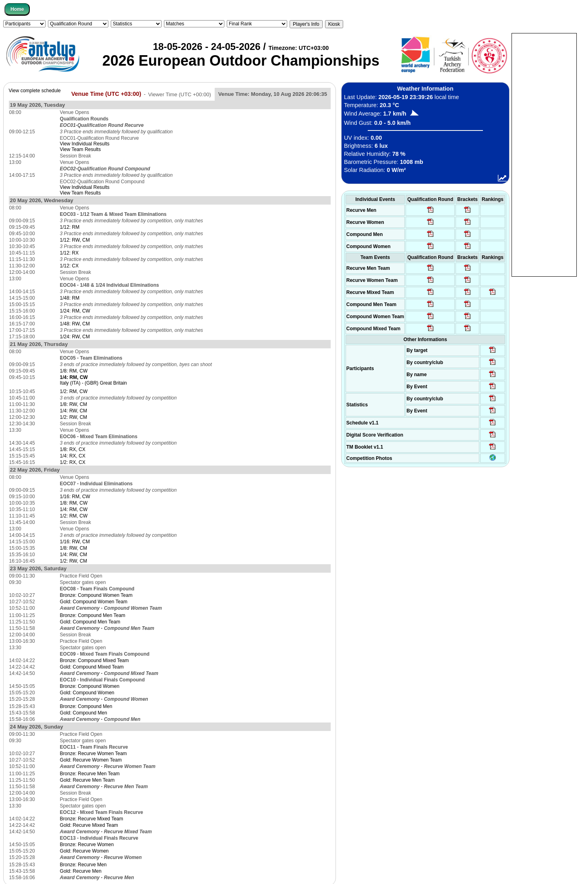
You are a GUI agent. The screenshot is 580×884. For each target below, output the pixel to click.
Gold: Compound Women (87, 693)
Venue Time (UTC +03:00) (106, 94)
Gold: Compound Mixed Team (92, 667)
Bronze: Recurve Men (83, 864)
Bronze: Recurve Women (87, 844)
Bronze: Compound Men (86, 706)
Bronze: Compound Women (90, 686)
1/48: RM (70, 298)
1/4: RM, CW (74, 509)
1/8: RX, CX (72, 449)
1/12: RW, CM (75, 240)
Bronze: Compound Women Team (96, 595)
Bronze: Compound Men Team (93, 615)
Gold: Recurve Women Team (91, 760)
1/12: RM (70, 227)
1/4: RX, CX (72, 456)
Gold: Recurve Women (84, 851)
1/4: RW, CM (73, 411)
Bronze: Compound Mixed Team (94, 660)
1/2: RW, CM (73, 417)
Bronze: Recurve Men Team (90, 773)
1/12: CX (69, 266)
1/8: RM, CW (74, 371)
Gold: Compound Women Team (94, 602)
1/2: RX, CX (72, 462)
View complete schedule (35, 90)
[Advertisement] (544, 154)
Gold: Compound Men (83, 713)
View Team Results (80, 149)
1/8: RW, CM (73, 404)
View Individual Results (85, 144)
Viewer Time (179, 94)
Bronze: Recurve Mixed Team (91, 819)
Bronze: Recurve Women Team (93, 753)
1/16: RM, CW (75, 496)
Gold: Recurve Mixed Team (89, 825)
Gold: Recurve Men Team (87, 780)
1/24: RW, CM (75, 337)
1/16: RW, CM (75, 541)
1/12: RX (69, 253)
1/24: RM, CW (75, 311)
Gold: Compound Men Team (90, 622)
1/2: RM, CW (74, 391)
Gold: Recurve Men (81, 871)
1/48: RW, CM (75, 324)
